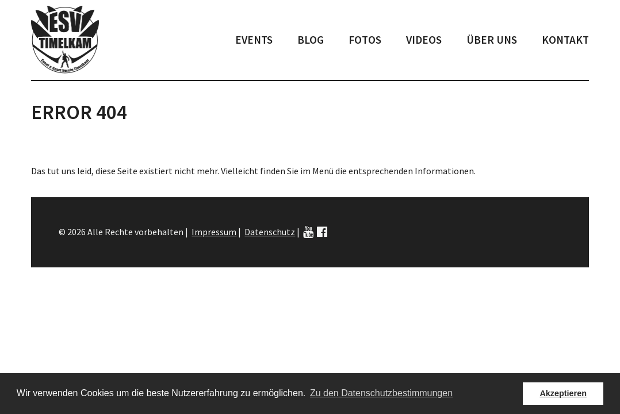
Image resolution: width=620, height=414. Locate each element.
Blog (310, 40)
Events (254, 40)
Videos (424, 40)
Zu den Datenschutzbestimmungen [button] (381, 393)
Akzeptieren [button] (563, 393)
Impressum (214, 231)
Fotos (365, 40)
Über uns (491, 40)
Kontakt (565, 40)
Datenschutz (269, 231)
